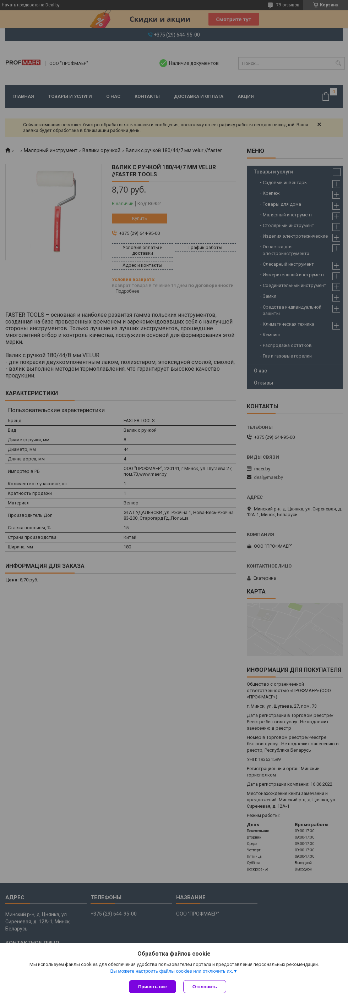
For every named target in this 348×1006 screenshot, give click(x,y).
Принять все (152, 986)
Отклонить (204, 986)
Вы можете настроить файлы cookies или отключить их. (171, 971)
